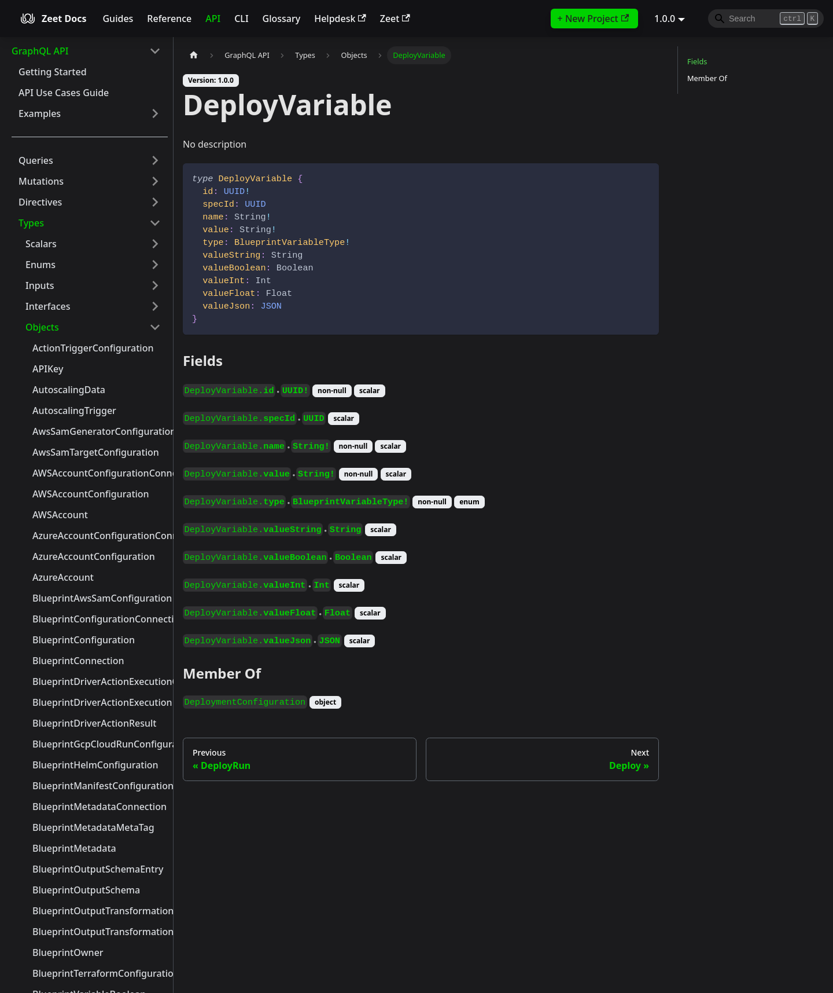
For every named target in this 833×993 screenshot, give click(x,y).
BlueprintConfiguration (83, 639)
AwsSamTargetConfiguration (95, 452)
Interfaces (47, 306)
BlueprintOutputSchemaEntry (97, 869)
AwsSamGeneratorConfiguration (100, 431)
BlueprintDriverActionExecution (100, 702)
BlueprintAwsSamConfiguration (100, 598)
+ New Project (593, 18)
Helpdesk (340, 18)
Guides (117, 18)
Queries (36, 160)
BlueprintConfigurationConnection (100, 619)
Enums (40, 264)
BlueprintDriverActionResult (94, 723)
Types (31, 223)
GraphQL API (40, 51)
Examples (40, 113)
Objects (42, 327)
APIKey (47, 368)
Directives (40, 202)
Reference (169, 18)
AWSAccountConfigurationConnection (100, 473)
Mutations (41, 181)
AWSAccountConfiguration (90, 494)
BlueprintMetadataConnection (99, 806)
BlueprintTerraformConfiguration (100, 973)
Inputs (39, 285)
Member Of (707, 78)
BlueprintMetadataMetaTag (93, 827)
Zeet (395, 18)
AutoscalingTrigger (74, 410)
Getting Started (53, 71)
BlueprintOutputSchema (86, 890)
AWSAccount (60, 514)
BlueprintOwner (68, 952)
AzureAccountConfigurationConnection (100, 535)
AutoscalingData (68, 389)
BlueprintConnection (78, 660)
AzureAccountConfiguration (93, 556)
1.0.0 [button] (664, 18)
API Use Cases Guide (64, 92)
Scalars (41, 243)
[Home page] (194, 55)
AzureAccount (63, 577)
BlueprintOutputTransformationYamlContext (100, 931)
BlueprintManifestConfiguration (100, 785)
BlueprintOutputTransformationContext (100, 910)
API (212, 18)
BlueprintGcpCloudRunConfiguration (100, 744)
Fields (697, 61)
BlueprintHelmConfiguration (95, 765)
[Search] (766, 18)
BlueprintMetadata (74, 848)
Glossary (282, 18)
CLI (241, 18)
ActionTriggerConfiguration (92, 348)
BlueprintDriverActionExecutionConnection (100, 681)
